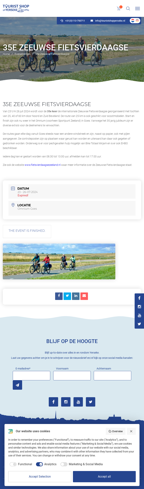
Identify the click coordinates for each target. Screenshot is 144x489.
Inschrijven (17, 385)
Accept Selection (40, 476)
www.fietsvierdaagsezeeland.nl (43, 164)
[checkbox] (20, 464)
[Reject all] (131, 431)
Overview (115, 431)
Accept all (104, 476)
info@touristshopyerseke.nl (108, 20)
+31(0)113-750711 (73, 20)
